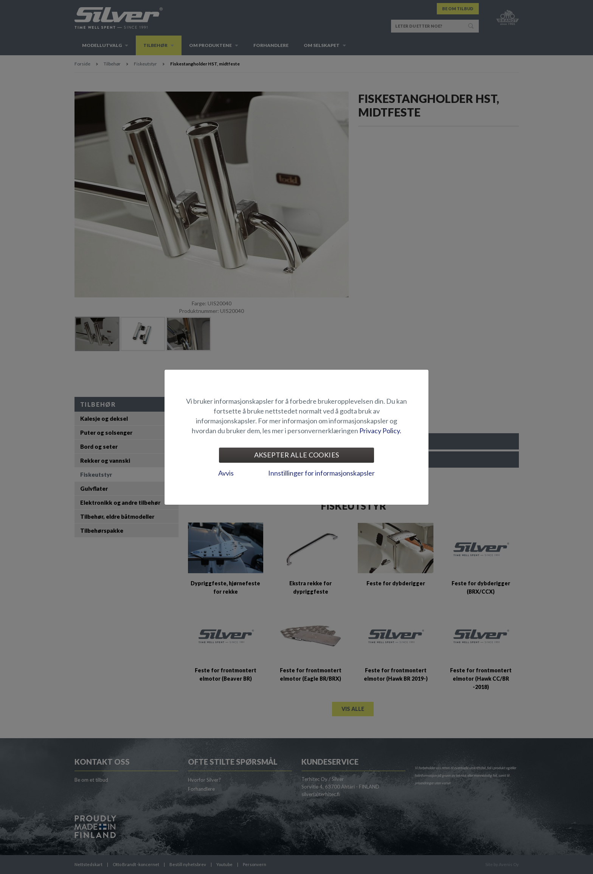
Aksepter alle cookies (296, 455)
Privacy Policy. (380, 430)
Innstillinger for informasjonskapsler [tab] (321, 473)
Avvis (226, 473)
